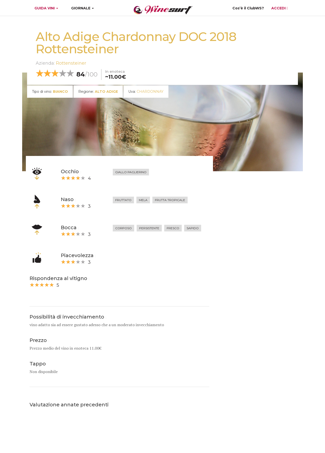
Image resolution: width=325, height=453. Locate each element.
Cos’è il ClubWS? (248, 8)
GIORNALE (82, 8)
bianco (60, 91)
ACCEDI (279, 8)
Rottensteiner (71, 63)
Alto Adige (106, 91)
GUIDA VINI (45, 8)
